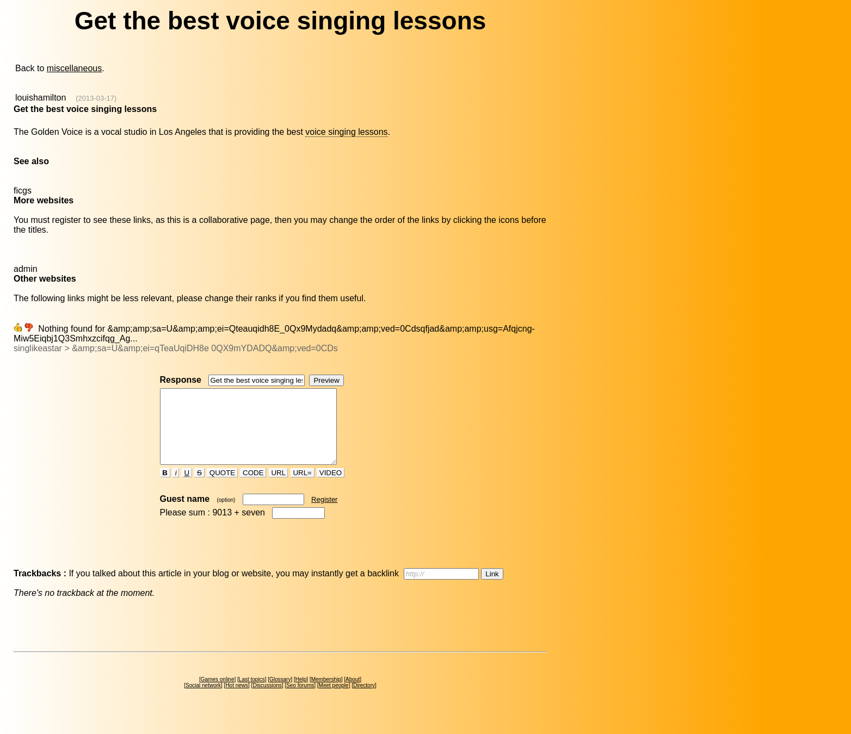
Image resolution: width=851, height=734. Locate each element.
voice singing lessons (346, 131)
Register (324, 514)
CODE (253, 487)
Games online (218, 694)
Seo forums (300, 700)
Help (301, 694)
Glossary (280, 694)
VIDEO (330, 487)
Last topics (252, 694)
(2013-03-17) (96, 98)
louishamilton (40, 97)
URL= (302, 487)
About (353, 694)
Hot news (236, 700)
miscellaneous (74, 68)
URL (278, 487)
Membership (326, 694)
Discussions (266, 700)
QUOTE (222, 487)
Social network (203, 700)
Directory (364, 700)
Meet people (334, 700)
